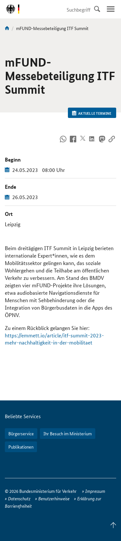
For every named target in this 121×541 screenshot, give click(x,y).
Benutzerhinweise (54, 498)
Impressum (95, 491)
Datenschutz (19, 498)
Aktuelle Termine (92, 113)
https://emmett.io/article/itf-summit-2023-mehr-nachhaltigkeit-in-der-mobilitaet (54, 339)
